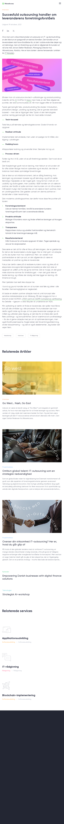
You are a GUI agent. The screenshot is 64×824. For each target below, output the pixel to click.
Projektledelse (7, 471)
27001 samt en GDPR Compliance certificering (42, 299)
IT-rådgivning (34, 335)
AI (16, 100)
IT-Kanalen (9, 53)
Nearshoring (7, 335)
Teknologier (7, 594)
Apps (28, 100)
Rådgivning (6, 670)
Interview (5, 10)
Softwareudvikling (8, 642)
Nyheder (5, 576)
